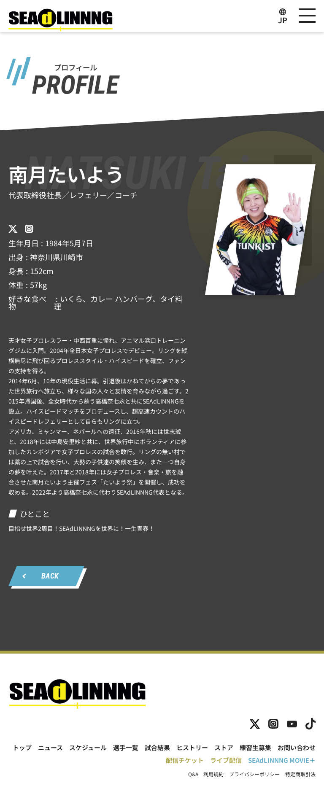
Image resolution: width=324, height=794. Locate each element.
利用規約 (213, 774)
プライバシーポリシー (254, 774)
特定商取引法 (300, 774)
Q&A (193, 774)
